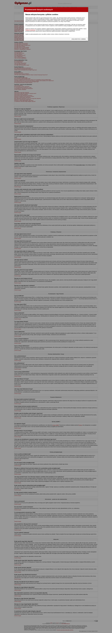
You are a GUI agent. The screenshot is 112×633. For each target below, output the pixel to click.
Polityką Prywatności (30, 30)
